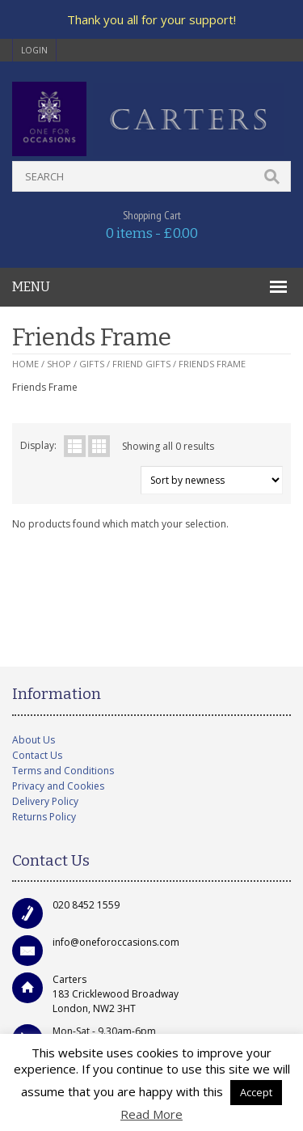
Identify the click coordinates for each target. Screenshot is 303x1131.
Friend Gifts (141, 364)
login (34, 50)
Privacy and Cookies (58, 786)
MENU (31, 286)
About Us (33, 740)
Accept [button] (256, 1092)
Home (25, 364)
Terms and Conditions (63, 770)
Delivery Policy (45, 801)
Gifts (91, 364)
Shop (59, 364)
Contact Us (37, 755)
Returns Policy (44, 817)
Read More (151, 1114)
